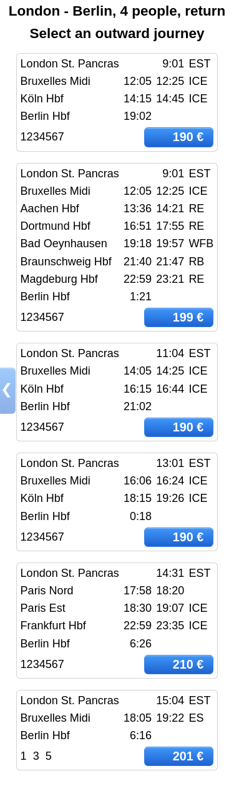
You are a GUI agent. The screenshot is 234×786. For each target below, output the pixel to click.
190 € (188, 137)
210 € (188, 664)
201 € (188, 756)
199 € (188, 317)
